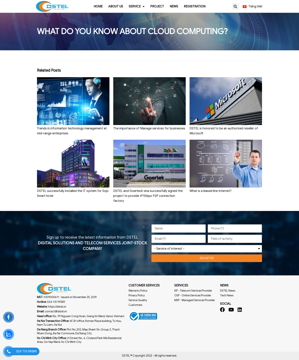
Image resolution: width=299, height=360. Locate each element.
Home (98, 6)
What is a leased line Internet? (210, 191)
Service (137, 6)
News (174, 6)
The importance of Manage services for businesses (149, 128)
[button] (235, 6)
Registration (194, 6)
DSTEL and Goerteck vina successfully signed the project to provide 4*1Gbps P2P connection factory (148, 196)
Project (157, 6)
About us (115, 6)
